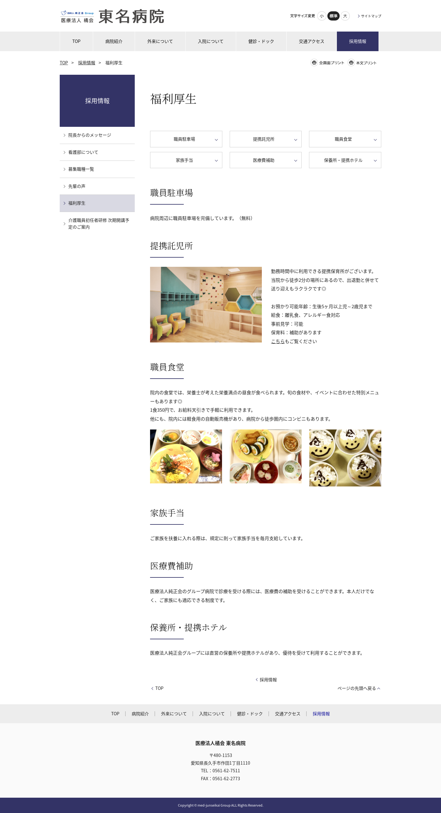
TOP (64, 62)
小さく (321, 16)
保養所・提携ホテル (343, 160)
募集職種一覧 (81, 169)
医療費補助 (263, 160)
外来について (174, 713)
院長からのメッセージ (89, 135)
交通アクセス (287, 713)
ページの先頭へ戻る (356, 688)
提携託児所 (263, 139)
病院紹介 (140, 713)
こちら (278, 341)
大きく (345, 16)
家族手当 (184, 160)
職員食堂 (343, 139)
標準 (333, 16)
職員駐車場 (184, 139)
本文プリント (364, 62)
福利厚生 (76, 203)
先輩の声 (76, 186)
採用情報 (86, 62)
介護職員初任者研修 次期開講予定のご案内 (98, 223)
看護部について (83, 152)
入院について (212, 713)
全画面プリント (329, 62)
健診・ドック (250, 713)
